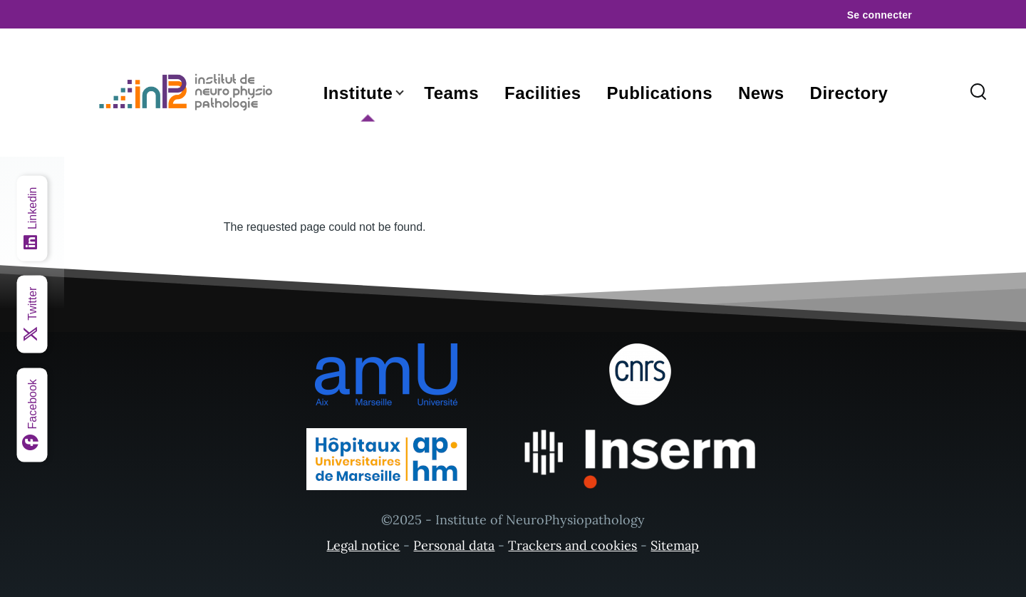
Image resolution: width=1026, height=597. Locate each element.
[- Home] (189, 93)
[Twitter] (32, 314)
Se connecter (879, 15)
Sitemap (675, 545)
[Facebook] (32, 415)
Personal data (453, 545)
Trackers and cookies (572, 545)
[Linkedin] (32, 218)
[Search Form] (978, 92)
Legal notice (363, 545)
